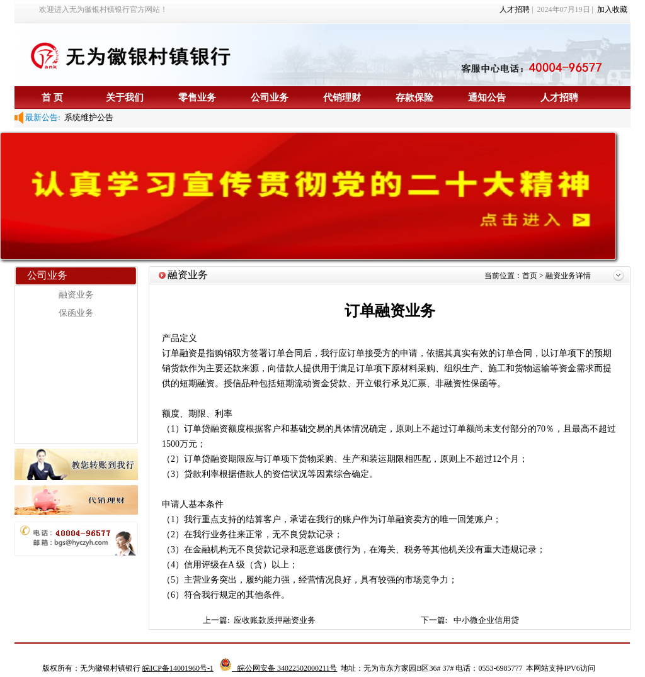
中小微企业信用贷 (486, 620)
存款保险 (414, 97)
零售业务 (197, 97)
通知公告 (487, 97)
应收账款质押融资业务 (275, 620)
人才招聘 (514, 9)
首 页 (52, 97)
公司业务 (269, 97)
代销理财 (342, 97)
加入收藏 (612, 9)
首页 (530, 275)
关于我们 (125, 97)
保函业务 (76, 313)
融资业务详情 (568, 275)
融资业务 (76, 294)
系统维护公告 (87, 117)
